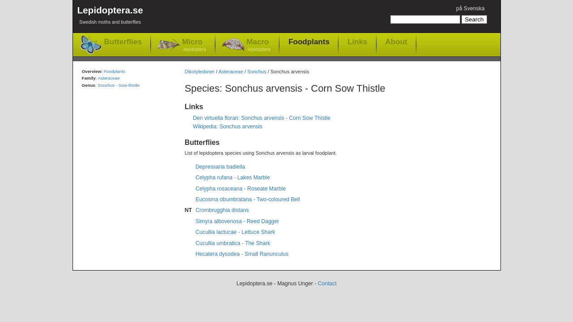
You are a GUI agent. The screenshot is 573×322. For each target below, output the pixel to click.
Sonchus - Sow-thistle (119, 85)
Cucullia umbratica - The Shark (233, 243)
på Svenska (470, 8)
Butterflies (123, 42)
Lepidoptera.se (110, 17)
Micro (194, 45)
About (396, 42)
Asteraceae (230, 71)
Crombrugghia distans (222, 210)
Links (357, 42)
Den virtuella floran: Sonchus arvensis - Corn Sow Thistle (261, 118)
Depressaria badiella (220, 167)
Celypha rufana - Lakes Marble (233, 177)
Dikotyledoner (200, 71)
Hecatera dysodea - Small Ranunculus (242, 254)
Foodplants (308, 42)
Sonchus (256, 71)
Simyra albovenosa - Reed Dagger (237, 221)
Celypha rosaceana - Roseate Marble (241, 189)
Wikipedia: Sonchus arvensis (227, 126)
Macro (259, 45)
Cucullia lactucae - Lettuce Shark (235, 232)
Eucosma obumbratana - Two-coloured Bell (248, 199)
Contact (327, 283)
